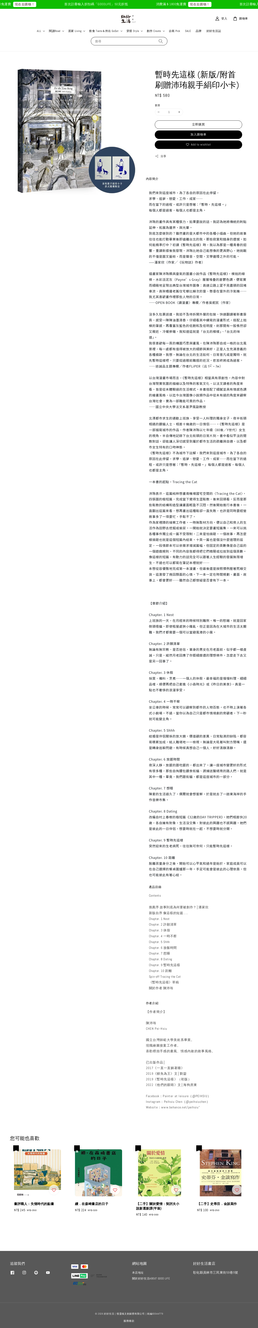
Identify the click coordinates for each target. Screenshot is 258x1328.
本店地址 (138, 1272)
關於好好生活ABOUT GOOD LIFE (151, 1278)
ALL (39, 31)
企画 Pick (174, 31)
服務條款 (129, 1321)
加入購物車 (198, 134)
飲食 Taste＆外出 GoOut (103, 31)
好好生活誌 (213, 31)
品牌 (198, 31)
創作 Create (154, 31)
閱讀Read (54, 31)
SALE (188, 31)
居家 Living (74, 31)
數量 (157, 105)
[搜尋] (160, 41)
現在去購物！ (30, 4)
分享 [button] (160, 156)
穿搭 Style (132, 31)
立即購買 (198, 124)
